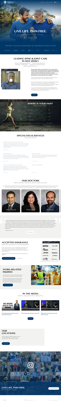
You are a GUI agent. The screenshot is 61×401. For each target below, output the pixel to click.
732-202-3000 (42, 2)
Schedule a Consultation (49, 2)
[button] (56, 2)
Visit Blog (30, 318)
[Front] (9, 2)
